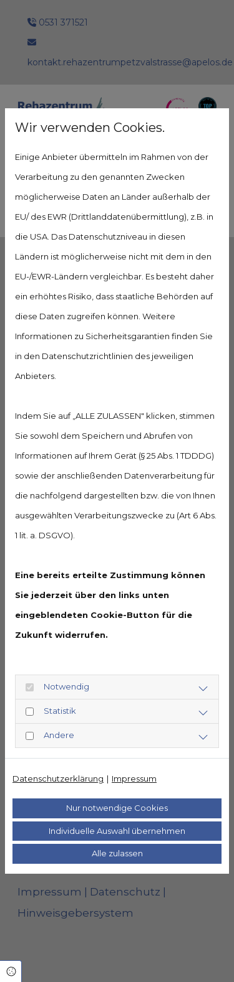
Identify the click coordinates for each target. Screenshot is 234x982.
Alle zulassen (117, 853)
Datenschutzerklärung (58, 778)
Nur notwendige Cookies (117, 808)
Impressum (134, 778)
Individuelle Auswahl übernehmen (117, 831)
